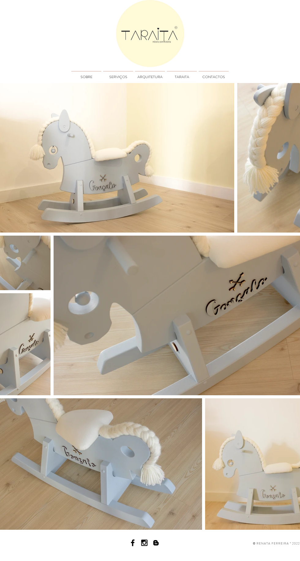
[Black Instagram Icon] (144, 542)
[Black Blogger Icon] (156, 542)
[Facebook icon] (132, 542)
